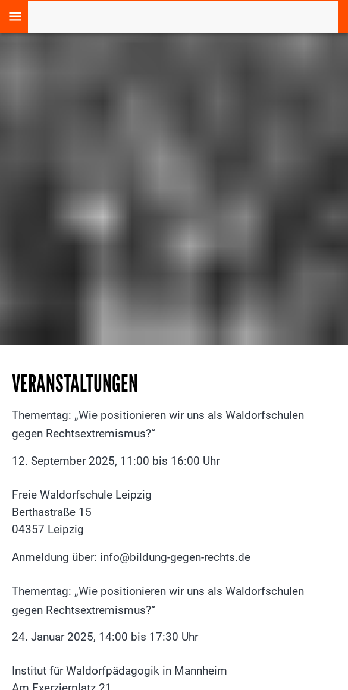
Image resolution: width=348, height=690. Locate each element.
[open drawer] (15, 16)
